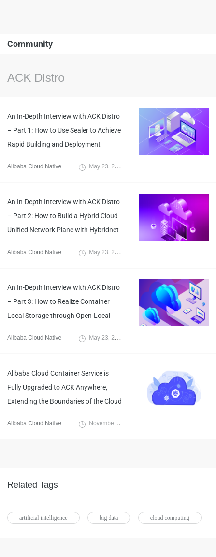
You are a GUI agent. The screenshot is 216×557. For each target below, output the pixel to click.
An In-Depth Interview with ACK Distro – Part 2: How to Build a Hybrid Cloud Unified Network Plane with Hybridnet (63, 216)
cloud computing (169, 517)
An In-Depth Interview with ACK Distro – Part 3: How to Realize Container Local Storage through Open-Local (63, 301)
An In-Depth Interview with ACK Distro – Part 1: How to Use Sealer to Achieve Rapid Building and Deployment (64, 130)
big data (109, 517)
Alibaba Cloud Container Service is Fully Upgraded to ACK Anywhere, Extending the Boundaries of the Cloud (64, 387)
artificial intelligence (43, 517)
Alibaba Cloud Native (34, 166)
